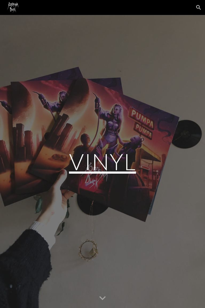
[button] (198, 7)
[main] (102, 161)
